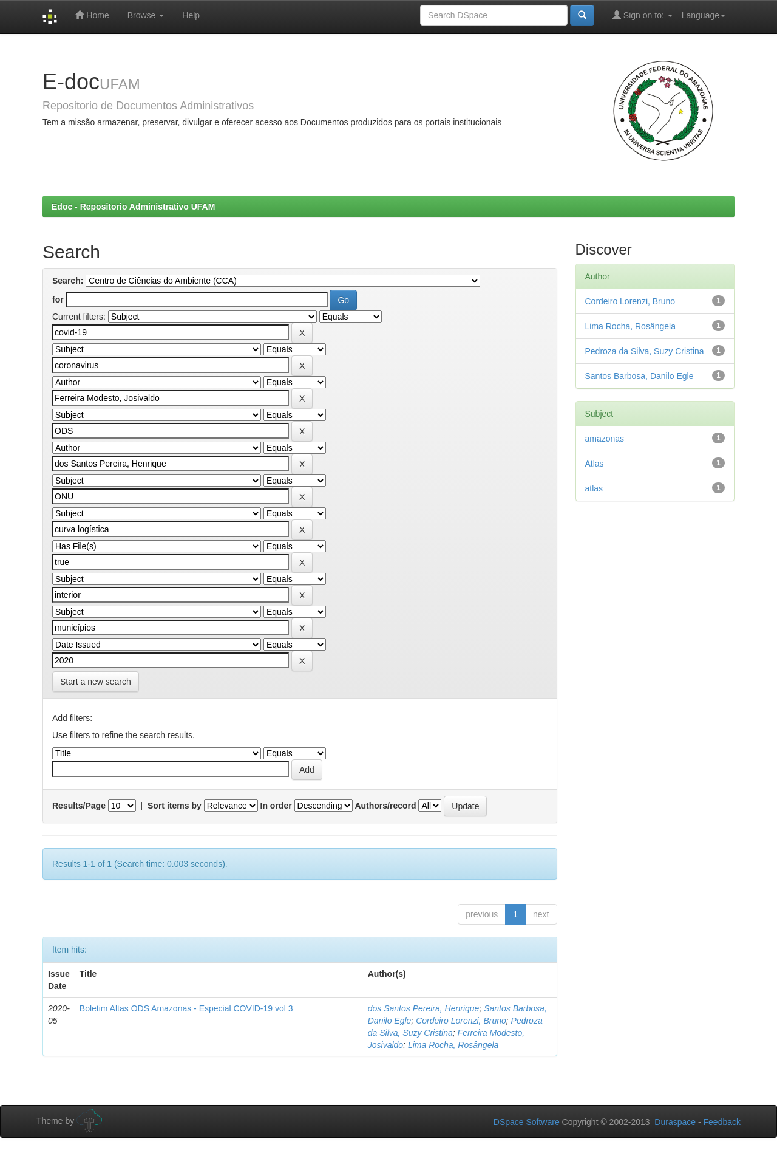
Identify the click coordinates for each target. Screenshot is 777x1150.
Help (191, 15)
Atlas (594, 463)
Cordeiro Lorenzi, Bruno (461, 1020)
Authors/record (385, 805)
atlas (594, 488)
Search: (67, 281)
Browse (146, 15)
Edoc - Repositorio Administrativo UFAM (133, 206)
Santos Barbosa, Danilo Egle (639, 376)
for (58, 299)
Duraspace (675, 1122)
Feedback (722, 1122)
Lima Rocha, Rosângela (453, 1045)
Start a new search (95, 681)
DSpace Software (527, 1122)
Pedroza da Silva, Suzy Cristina (644, 351)
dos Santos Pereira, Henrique (424, 1008)
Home (92, 15)
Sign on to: (642, 15)
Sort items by (175, 805)
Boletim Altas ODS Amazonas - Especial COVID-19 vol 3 (186, 1008)
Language (703, 15)
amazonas (605, 438)
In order (276, 805)
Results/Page (79, 805)
